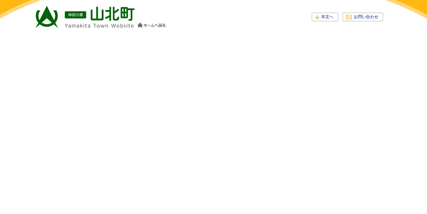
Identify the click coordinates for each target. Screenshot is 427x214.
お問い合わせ (366, 17)
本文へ (327, 17)
